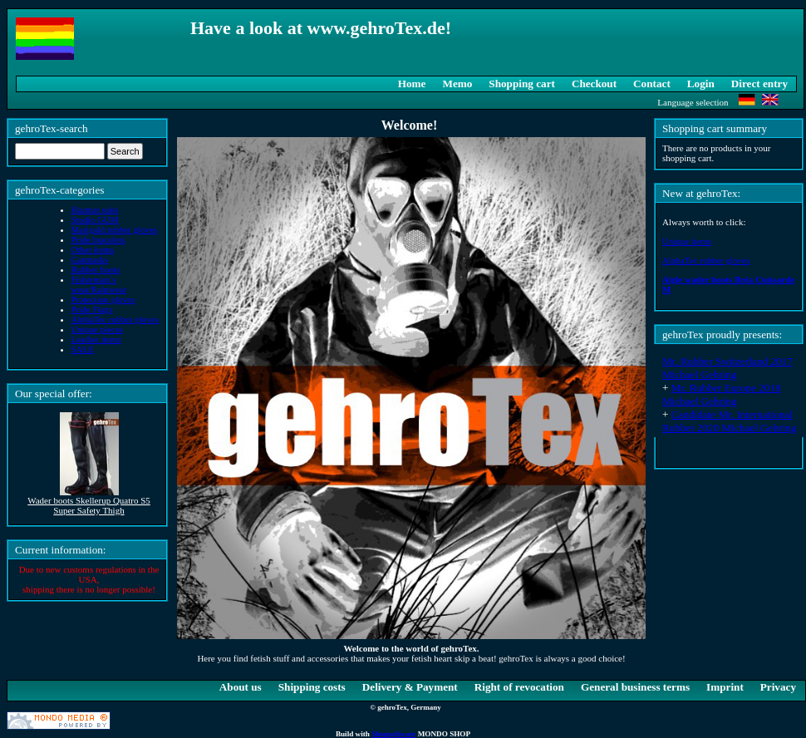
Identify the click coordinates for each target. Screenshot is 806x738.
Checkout (594, 83)
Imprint (725, 687)
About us (240, 687)
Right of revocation (519, 687)
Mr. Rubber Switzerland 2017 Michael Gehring (727, 368)
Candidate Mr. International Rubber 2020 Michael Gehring (729, 421)
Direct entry (759, 83)
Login (701, 83)
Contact (652, 83)
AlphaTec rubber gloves (706, 260)
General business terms (635, 687)
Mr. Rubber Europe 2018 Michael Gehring (721, 394)
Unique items (686, 241)
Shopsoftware (393, 734)
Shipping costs (312, 687)
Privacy (778, 687)
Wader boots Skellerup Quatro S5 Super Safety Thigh (88, 505)
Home (412, 83)
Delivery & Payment (410, 687)
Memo (457, 83)
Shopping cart (522, 83)
